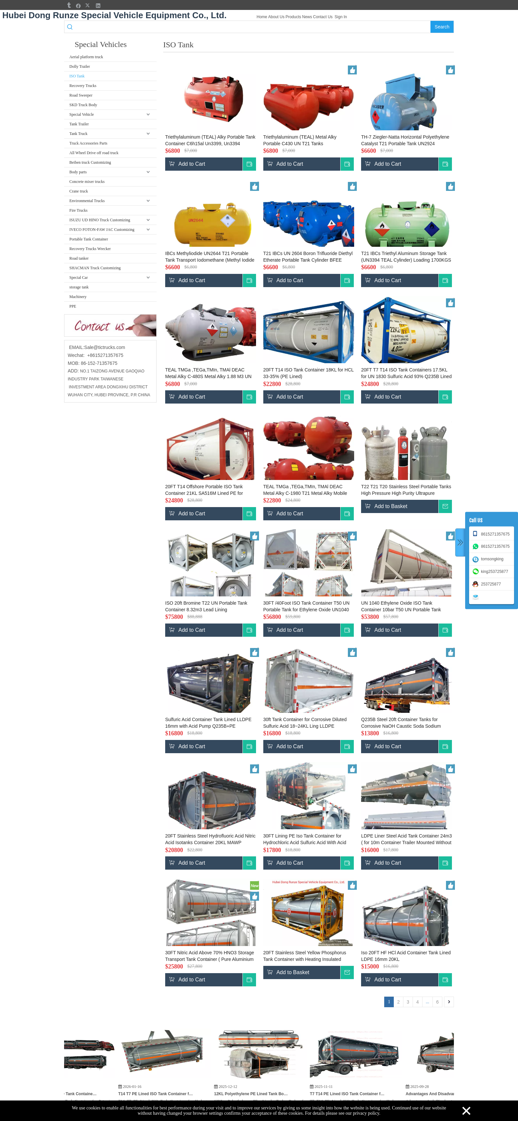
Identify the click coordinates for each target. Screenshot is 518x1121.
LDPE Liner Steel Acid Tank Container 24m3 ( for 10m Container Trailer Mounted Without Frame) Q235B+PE (406, 839)
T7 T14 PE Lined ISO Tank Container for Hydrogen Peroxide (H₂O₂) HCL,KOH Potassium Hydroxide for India (373, 1094)
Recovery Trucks (82, 85)
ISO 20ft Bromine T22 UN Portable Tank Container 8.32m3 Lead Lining (206, 606)
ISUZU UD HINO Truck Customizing (99, 220)
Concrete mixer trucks (87, 181)
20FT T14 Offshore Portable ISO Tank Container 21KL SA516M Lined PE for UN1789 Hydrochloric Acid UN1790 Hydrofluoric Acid (204, 490)
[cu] (110, 325)
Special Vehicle (81, 114)
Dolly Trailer (79, 66)
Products (293, 17)
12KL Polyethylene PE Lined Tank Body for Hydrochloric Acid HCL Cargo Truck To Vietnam (277, 1094)
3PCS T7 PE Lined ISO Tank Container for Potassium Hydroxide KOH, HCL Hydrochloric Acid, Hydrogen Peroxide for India (85, 1094)
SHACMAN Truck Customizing (95, 268)
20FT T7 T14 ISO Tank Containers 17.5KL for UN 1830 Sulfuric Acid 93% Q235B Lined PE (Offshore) (406, 373)
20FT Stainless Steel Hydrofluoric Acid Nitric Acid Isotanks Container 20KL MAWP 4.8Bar (210, 839)
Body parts (78, 172)
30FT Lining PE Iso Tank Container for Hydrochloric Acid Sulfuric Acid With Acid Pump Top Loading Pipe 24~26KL (304, 839)
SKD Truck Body (83, 105)
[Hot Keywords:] (442, 27)
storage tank (79, 287)
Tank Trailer (79, 124)
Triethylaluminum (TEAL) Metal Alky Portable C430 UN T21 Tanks (300, 140)
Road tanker (79, 258)
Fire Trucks (78, 210)
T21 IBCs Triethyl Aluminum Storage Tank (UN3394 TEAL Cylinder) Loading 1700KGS (406, 257)
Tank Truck (78, 133)
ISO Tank (77, 76)
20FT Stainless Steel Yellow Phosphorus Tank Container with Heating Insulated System (304, 956)
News (307, 17)
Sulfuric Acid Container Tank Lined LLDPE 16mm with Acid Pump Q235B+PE (208, 723)
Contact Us (323, 17)
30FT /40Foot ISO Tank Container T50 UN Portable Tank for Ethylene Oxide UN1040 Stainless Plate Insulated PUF (306, 606)
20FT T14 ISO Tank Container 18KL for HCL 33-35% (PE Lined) (308, 373)
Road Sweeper (80, 95)
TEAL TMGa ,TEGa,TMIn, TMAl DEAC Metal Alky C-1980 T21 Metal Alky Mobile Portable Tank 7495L (305, 490)
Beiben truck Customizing (90, 162)
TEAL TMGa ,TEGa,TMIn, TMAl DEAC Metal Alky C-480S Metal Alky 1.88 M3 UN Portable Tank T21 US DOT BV (208, 373)
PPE (72, 306)
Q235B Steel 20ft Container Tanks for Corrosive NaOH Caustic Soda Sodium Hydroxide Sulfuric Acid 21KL (401, 723)
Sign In (341, 17)
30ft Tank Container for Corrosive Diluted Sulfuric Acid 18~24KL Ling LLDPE (305, 723)
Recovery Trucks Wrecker (90, 248)
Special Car (78, 277)
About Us (276, 17)
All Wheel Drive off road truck (94, 153)
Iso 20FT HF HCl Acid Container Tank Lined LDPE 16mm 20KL (406, 956)
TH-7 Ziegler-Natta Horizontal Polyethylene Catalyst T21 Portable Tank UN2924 (405, 140)
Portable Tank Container (88, 239)
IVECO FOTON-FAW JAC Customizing (101, 229)
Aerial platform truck (86, 57)
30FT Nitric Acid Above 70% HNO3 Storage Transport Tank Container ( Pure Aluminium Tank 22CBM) (209, 956)
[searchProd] (253, 27)
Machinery (78, 296)
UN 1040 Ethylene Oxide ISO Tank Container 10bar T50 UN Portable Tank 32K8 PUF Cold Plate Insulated (401, 606)
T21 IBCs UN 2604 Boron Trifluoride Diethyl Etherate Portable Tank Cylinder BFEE (308, 257)
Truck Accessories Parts (88, 143)
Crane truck (78, 191)
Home (262, 17)
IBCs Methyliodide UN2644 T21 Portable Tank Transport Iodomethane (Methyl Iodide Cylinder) (209, 257)
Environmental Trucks (87, 200)
